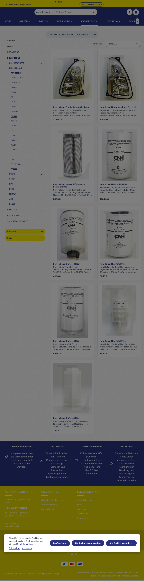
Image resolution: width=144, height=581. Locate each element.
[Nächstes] (137, 23)
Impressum (82, 511)
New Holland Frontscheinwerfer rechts (118, 109)
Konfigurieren (61, 546)
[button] (42, 42)
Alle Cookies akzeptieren (121, 546)
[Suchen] (105, 13)
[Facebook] (68, 556)
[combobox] (83, 13)
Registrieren (25, 4)
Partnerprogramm (49, 506)
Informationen (87, 494)
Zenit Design (53, 575)
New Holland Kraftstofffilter (66, 265)
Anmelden (10, 4)
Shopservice (50, 494)
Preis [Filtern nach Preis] (25, 239)
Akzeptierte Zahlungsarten (53, 502)
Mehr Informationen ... (26, 547)
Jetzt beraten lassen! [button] (91, 4)
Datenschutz (83, 520)
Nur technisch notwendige (89, 546)
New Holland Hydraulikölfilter (114, 186)
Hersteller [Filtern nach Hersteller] (25, 233)
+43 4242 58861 (16, 509)
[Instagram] (76, 556)
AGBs (79, 506)
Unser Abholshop (85, 502)
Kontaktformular (12, 528)
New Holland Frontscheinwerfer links (71, 109)
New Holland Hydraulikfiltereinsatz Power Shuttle (70, 187)
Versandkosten (47, 511)
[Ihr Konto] (129, 13)
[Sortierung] (123, 45)
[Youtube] (72, 556)
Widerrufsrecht (83, 515)
